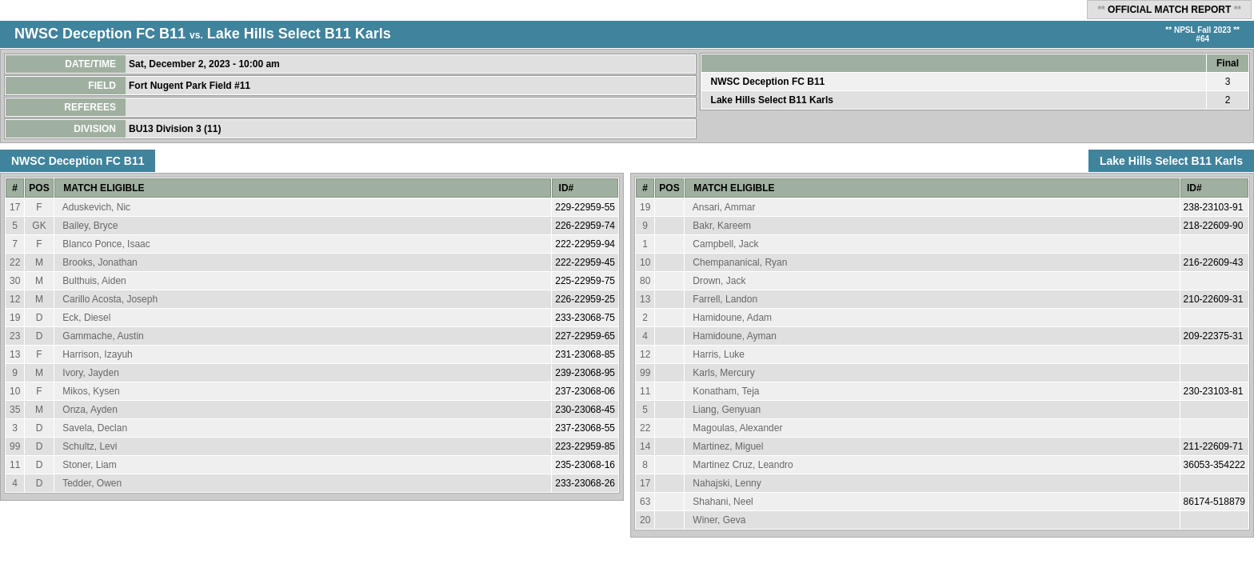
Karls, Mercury (723, 372)
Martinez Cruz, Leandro (743, 464)
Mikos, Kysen (90, 391)
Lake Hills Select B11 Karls (299, 34)
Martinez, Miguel (728, 446)
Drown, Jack (719, 280)
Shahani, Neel (723, 501)
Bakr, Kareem (722, 225)
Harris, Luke (719, 354)
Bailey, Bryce (90, 225)
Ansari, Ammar (724, 207)
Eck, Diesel (86, 317)
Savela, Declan (94, 428)
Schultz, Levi (89, 446)
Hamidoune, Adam (732, 317)
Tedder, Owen (92, 483)
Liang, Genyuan (727, 409)
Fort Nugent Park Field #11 (191, 85)
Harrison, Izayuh (97, 354)
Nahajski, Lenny (727, 483)
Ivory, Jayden (90, 372)
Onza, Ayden (90, 409)
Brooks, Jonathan (99, 262)
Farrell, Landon (725, 299)
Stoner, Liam (89, 464)
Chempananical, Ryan (740, 262)
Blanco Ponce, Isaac (106, 244)
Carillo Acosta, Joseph (110, 299)
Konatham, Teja (726, 391)
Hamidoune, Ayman (735, 336)
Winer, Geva (719, 520)
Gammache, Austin (102, 336)
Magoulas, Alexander (737, 428)
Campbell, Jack (725, 244)
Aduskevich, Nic (96, 207)
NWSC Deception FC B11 (100, 34)
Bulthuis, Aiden (94, 280)
